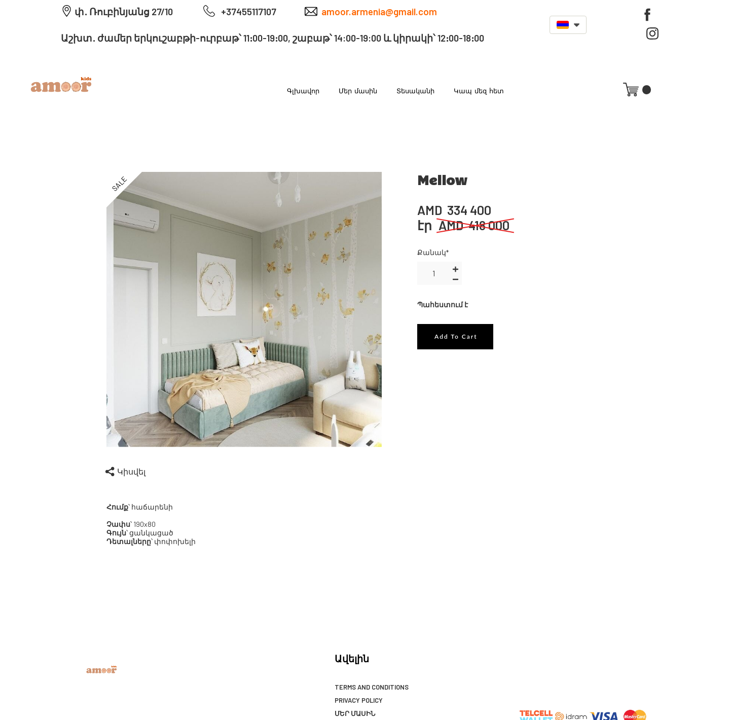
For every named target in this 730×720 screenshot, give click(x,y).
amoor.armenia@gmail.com (379, 11)
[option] (244, 309)
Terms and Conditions (372, 687)
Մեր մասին (358, 90)
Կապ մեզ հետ (479, 90)
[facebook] (647, 14)
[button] (568, 25)
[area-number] (433, 273)
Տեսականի (415, 90)
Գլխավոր (303, 90)
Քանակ (433, 252)
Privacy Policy (359, 700)
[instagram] (652, 33)
